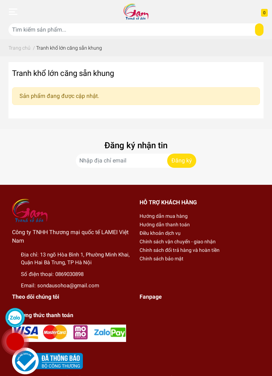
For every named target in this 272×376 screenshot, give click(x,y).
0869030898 (69, 274)
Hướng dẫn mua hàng (164, 216)
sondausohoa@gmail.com (68, 285)
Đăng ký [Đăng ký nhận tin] (181, 160)
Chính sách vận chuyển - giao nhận (178, 241)
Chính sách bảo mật (161, 258)
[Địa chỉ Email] (136, 161)
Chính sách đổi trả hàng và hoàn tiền (180, 250)
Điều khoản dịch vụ (160, 233)
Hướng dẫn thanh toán (165, 224)
